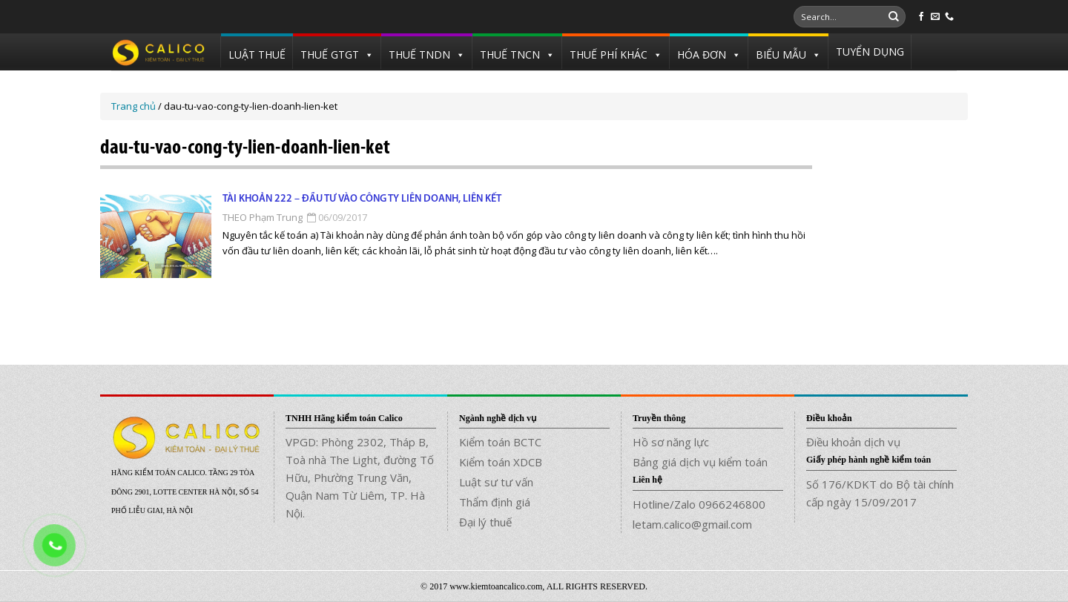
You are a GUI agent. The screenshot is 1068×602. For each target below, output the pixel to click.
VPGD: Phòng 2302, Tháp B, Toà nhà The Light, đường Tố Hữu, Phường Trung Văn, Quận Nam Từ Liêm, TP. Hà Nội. (360, 477)
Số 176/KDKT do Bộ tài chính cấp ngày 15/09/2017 (880, 493)
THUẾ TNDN (419, 54)
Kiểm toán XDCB (500, 461)
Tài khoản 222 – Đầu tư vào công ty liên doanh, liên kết (361, 199)
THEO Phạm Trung (262, 217)
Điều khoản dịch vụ (853, 441)
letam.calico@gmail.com (692, 524)
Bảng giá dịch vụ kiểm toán (700, 461)
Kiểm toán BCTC (500, 441)
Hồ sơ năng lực (671, 441)
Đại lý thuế (485, 522)
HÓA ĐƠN (701, 54)
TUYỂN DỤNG (870, 51)
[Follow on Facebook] (921, 17)
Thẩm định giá (494, 501)
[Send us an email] (935, 17)
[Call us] (949, 17)
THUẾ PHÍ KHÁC (608, 54)
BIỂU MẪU (781, 54)
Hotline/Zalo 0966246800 (699, 504)
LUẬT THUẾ (257, 54)
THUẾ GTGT (329, 54)
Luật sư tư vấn (496, 481)
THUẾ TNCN (510, 54)
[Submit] (894, 17)
